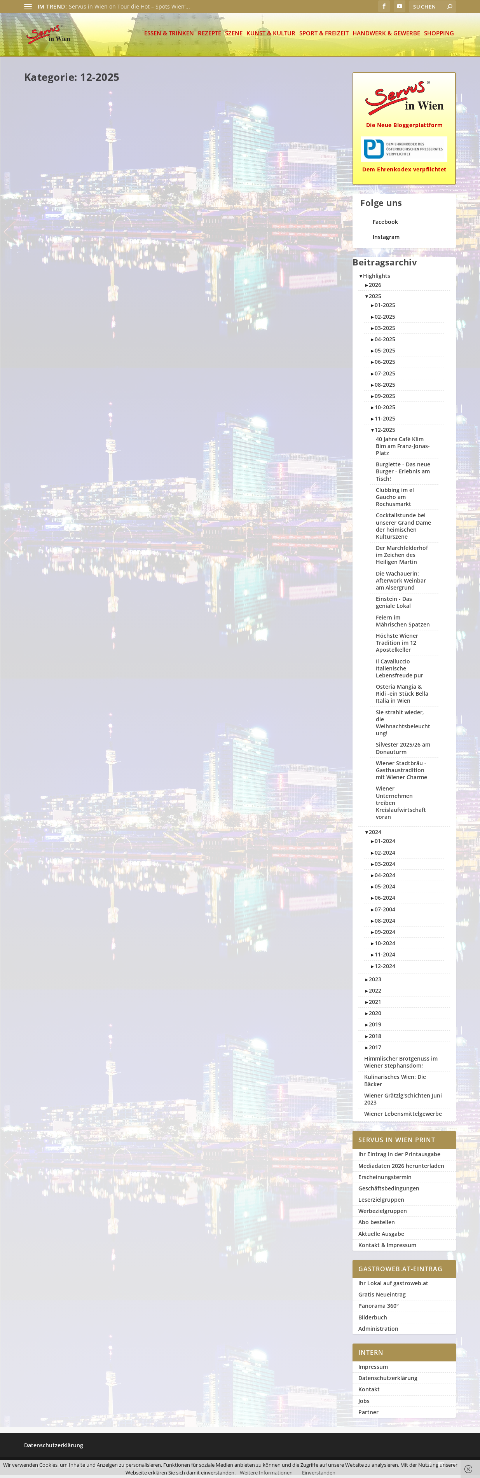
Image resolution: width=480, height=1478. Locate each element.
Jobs (364, 1403)
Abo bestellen (376, 1225)
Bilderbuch (372, 1320)
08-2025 (385, 387)
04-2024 (385, 878)
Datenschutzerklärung (387, 1381)
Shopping (439, 36)
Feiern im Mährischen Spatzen (64, 313)
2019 (375, 1027)
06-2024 (385, 900)
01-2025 (385, 308)
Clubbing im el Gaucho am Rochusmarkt (177, 164)
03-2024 (385, 867)
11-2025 (385, 421)
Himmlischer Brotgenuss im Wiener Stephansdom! (401, 1065)
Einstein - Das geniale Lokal (394, 605)
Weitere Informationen (266, 1472)
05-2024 (385, 889)
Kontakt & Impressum (387, 1248)
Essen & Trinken (169, 36)
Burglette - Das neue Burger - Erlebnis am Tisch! (403, 474)
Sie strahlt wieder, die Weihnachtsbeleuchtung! (288, 596)
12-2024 (385, 968)
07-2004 (385, 912)
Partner (368, 1415)
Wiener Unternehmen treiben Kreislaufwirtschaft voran (74, 759)
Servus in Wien (54, 175)
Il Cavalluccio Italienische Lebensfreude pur (289, 305)
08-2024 (385, 923)
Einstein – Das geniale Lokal (282, 451)
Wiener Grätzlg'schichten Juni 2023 (403, 1102)
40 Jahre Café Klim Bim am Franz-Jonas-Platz (177, 619)
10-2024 (385, 946)
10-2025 (385, 410)
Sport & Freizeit (324, 36)
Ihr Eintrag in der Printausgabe (399, 1157)
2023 (375, 982)
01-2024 (385, 844)
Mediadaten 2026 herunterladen (401, 1168)
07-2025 (385, 376)
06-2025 (385, 364)
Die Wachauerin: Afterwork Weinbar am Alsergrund (73, 611)
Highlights (376, 279)
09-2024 (385, 935)
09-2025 (385, 399)
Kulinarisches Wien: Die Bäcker (395, 1083)
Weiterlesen (49, 219)
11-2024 (385, 957)
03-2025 (385, 331)
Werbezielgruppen (382, 1214)
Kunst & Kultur (270, 36)
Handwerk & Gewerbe (386, 36)
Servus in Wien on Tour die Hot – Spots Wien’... (129, 6)
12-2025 (53, 182)
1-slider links (296, 617)
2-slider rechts (59, 785)
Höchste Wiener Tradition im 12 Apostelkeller (181, 470)
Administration (378, 1331)
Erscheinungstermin (385, 1180)
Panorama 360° (378, 1308)
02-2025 (385, 319)
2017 (375, 1050)
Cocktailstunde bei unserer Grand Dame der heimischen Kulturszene (291, 744)
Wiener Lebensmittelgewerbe (403, 1116)
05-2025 (385, 353)
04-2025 (385, 342)
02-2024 (385, 855)
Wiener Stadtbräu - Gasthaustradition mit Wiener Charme (401, 773)
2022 (375, 993)
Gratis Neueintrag (382, 1297)
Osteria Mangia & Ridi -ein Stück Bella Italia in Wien (72, 458)
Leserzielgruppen (381, 1202)
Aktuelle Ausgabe (381, 1237)
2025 (375, 299)
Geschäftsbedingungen (388, 1191)
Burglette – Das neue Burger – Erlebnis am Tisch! (73, 160)
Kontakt (369, 1392)
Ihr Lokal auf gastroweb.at (393, 1286)
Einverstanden (318, 1472)
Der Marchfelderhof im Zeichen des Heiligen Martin (180, 768)
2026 (375, 287)
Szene (234, 36)
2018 (375, 1039)
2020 (375, 1016)
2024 (375, 835)
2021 (375, 1005)
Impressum (373, 1369)
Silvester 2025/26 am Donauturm (280, 160)
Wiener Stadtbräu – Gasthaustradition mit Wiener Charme (171, 316)
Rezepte (209, 36)
